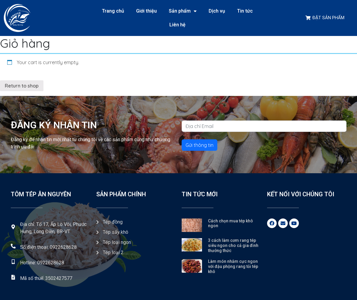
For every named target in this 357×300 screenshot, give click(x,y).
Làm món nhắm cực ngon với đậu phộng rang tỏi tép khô (233, 266)
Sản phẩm (183, 11)
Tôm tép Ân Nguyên (41, 194)
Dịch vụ (217, 11)
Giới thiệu (146, 11)
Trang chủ (113, 11)
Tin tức (245, 11)
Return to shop (22, 86)
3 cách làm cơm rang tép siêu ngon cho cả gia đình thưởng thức (233, 245)
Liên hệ (177, 25)
